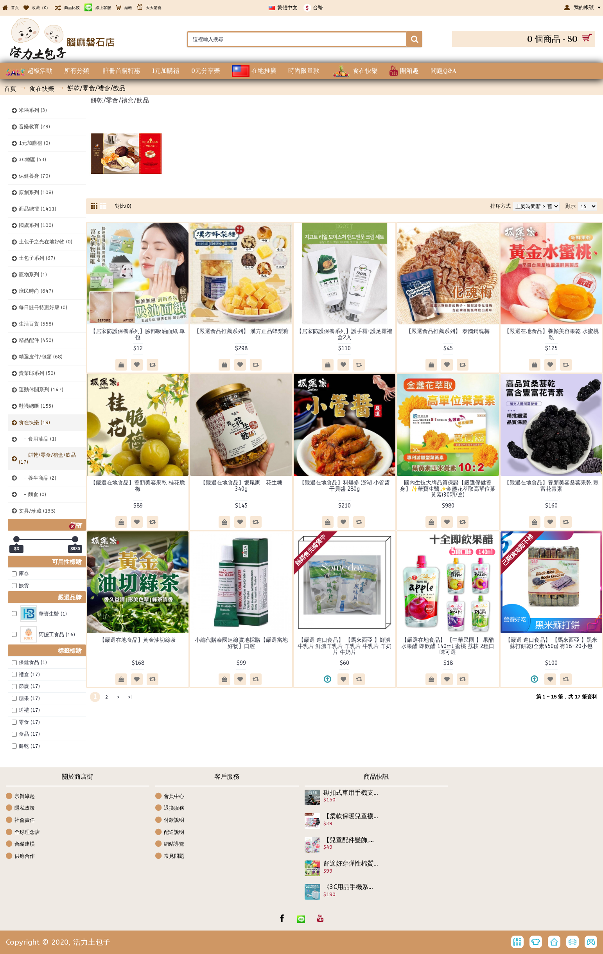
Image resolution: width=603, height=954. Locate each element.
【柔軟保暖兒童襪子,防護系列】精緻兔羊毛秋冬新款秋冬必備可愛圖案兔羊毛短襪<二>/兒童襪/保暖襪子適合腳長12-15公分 (351, 816)
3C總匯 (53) (32, 159)
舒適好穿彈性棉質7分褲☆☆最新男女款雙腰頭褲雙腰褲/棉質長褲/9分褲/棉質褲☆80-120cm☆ (351, 863)
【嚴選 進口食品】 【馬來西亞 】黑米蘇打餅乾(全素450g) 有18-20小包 (551, 643)
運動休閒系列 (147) (41, 389)
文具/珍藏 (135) (37, 511)
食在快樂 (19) (34, 422)
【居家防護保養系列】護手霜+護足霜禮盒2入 (344, 334)
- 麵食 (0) (32, 494)
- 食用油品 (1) (37, 439)
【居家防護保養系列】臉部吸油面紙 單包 (137, 334)
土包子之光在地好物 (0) (45, 242)
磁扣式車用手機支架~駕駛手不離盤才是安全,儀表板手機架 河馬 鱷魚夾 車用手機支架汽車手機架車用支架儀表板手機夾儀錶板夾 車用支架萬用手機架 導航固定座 (351, 792)
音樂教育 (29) (34, 127)
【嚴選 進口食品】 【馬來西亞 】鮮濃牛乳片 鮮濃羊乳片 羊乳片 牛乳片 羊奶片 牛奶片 (344, 646)
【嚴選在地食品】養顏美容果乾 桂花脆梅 (137, 485)
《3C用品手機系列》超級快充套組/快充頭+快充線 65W (351, 887)
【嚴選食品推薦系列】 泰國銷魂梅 (448, 331)
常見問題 (169, 856)
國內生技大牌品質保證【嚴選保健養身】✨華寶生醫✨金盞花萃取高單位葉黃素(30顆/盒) (447, 488)
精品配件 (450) (36, 340)
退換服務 (169, 808)
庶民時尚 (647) (36, 291)
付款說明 (169, 820)
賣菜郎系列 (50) (37, 373)
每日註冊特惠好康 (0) (43, 307)
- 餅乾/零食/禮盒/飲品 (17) (47, 458)
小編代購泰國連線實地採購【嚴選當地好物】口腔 (241, 643)
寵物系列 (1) (33, 274)
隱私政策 (20, 808)
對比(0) (123, 206)
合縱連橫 (20, 844)
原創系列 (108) (36, 192)
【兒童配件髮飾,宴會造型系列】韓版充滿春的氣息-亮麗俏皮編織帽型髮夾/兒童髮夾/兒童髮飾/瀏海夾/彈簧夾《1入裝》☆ (351, 840)
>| (130, 697)
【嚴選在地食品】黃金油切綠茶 (137, 640)
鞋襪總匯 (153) (36, 406)
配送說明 (169, 832)
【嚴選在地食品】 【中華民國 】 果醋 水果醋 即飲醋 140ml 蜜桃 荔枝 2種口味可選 (447, 646)
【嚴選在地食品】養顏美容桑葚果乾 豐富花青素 (551, 485)
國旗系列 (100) (36, 225)
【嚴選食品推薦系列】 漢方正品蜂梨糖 (241, 331)
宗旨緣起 (20, 796)
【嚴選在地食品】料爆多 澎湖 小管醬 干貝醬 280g (344, 485)
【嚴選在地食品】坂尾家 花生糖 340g (244, 485)
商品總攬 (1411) (37, 209)
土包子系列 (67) (37, 258)
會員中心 (169, 796)
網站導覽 (169, 844)
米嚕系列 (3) (33, 110)
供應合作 (20, 856)
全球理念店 (23, 832)
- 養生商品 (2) (37, 478)
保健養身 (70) (34, 176)
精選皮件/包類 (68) (41, 357)
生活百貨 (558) (36, 324)
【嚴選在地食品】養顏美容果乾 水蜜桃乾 (551, 334)
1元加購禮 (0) (34, 143)
